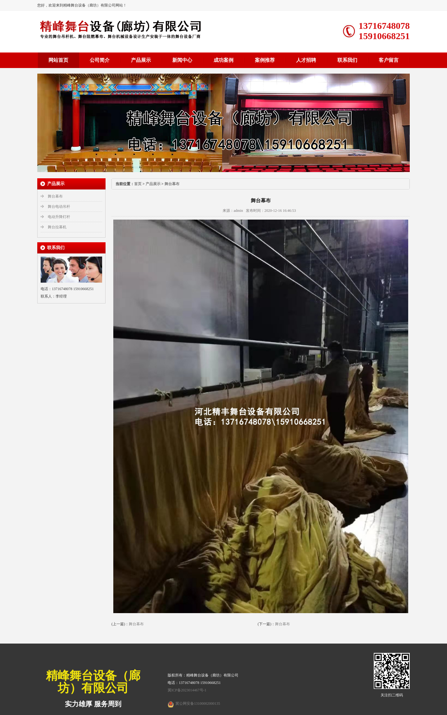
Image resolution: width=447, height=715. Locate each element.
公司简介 (100, 60)
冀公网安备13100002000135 (197, 703)
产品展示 (141, 60)
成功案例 (223, 60)
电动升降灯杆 (59, 217)
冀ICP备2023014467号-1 (187, 690)
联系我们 (347, 60)
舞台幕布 (55, 196)
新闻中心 (182, 60)
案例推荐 (265, 60)
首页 (138, 184)
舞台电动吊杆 (59, 206)
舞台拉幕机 (57, 227)
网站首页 (58, 60)
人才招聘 (306, 60)
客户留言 (389, 60)
